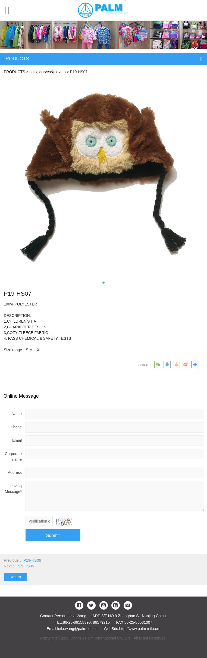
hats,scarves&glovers (48, 72)
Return (15, 577)
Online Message (21, 396)
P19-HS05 (25, 566)
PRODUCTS (14, 72)
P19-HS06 (32, 560)
